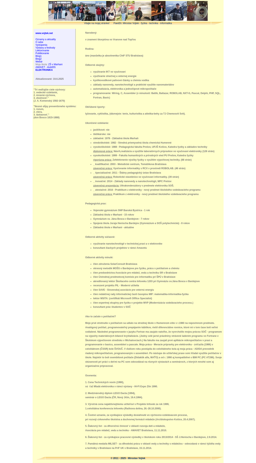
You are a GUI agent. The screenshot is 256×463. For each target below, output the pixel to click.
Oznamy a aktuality (46, 39)
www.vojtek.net (44, 33)
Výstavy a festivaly (45, 47)
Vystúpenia (41, 45)
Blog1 (39, 56)
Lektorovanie (42, 50)
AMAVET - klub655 (46, 67)
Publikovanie (42, 53)
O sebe (39, 42)
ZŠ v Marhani (55, 64)
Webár (39, 61)
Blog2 (39, 58)
